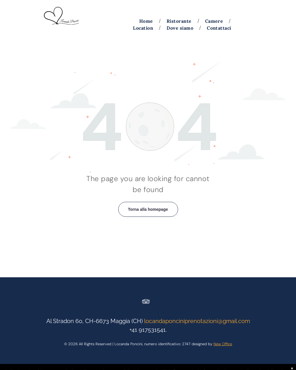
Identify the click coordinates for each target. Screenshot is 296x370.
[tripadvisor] (146, 302)
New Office (222, 343)
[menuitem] (147, 21)
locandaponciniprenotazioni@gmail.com (197, 321)
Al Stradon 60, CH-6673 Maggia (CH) (94, 321)
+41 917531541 (147, 329)
